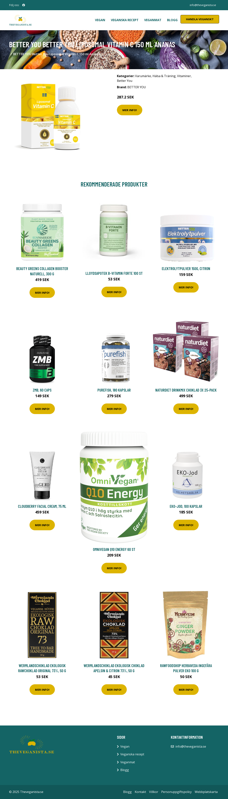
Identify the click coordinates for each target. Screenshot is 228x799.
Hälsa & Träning (164, 76)
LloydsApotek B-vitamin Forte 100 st (114, 273)
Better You (124, 81)
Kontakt (140, 792)
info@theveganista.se (203, 5)
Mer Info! (129, 110)
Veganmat (152, 20)
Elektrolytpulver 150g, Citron (186, 268)
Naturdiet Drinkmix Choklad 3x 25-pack (186, 390)
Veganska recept (125, 20)
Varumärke (143, 76)
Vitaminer (184, 76)
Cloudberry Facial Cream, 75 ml (42, 506)
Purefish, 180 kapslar (114, 390)
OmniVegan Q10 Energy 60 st (114, 549)
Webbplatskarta (206, 792)
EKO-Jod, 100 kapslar (186, 506)
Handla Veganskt (200, 19)
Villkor (153, 792)
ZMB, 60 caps (42, 390)
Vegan (100, 20)
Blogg (172, 20)
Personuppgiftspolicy (176, 792)
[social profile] (23, 5)
